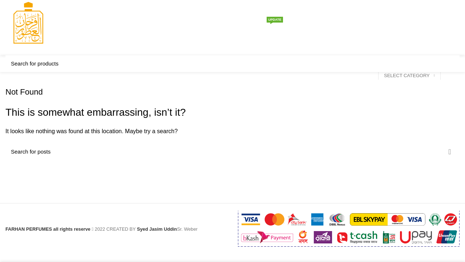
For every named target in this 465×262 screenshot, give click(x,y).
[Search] (433, 27)
